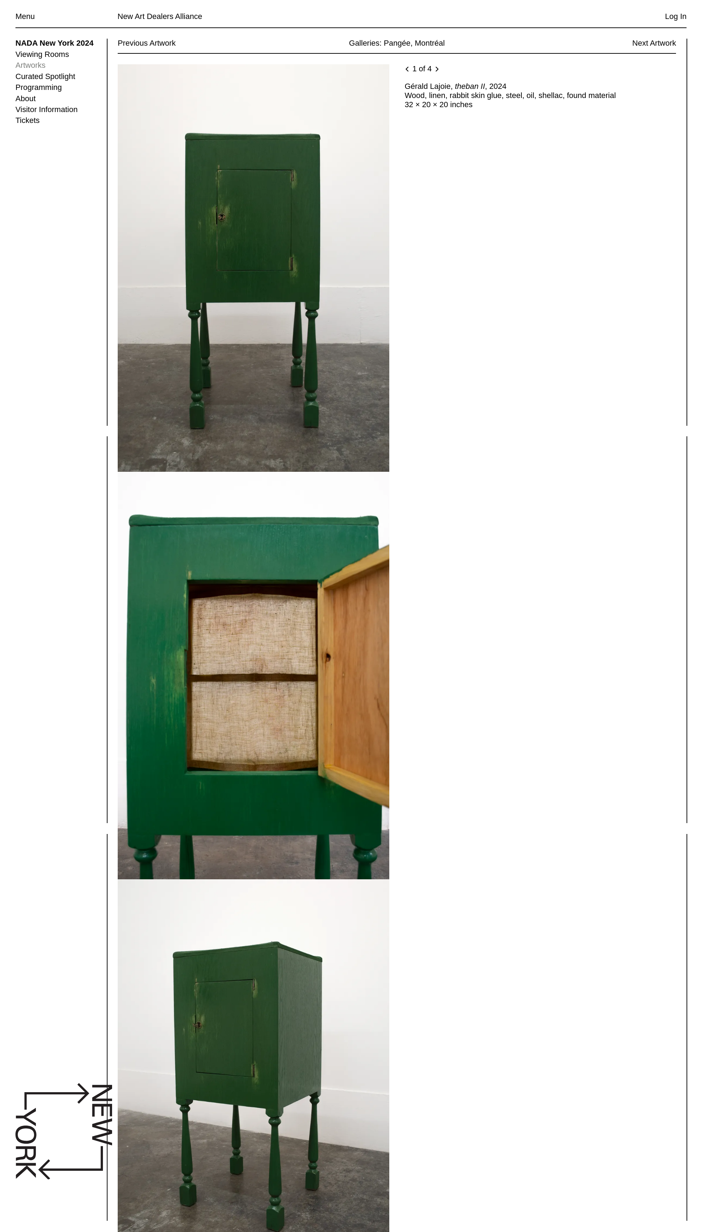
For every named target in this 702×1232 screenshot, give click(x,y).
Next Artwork (654, 43)
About (25, 98)
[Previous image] (407, 69)
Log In (676, 16)
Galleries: (365, 43)
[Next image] (436, 69)
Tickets (27, 120)
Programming (38, 87)
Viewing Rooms (42, 54)
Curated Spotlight (45, 76)
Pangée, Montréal (414, 43)
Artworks (30, 65)
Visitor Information (46, 109)
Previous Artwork (147, 43)
